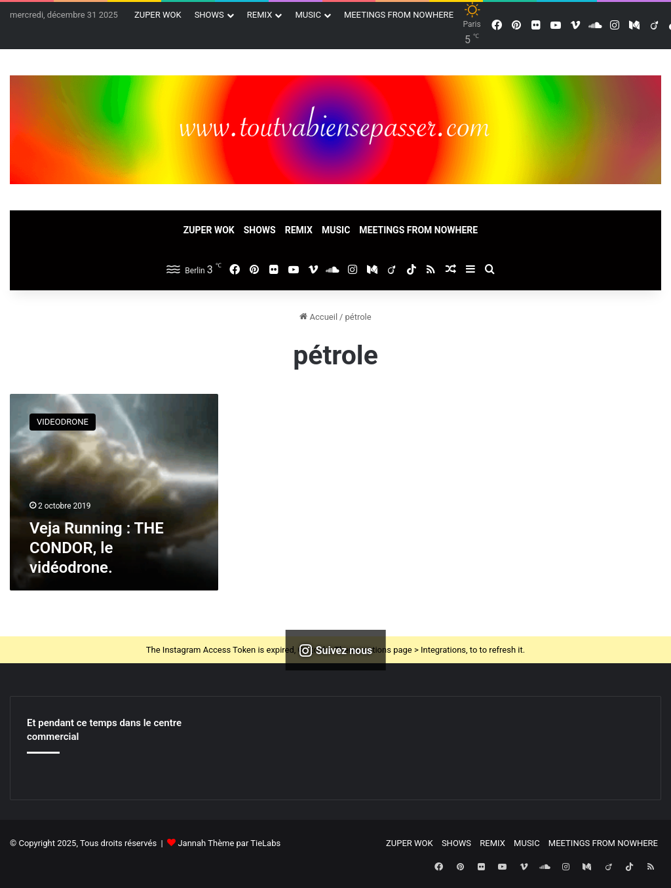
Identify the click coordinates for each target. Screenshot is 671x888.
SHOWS (209, 15)
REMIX (260, 15)
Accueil (318, 317)
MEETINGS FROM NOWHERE (398, 15)
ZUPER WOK (158, 15)
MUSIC (308, 15)
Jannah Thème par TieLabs (229, 843)
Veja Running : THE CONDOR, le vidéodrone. (96, 548)
